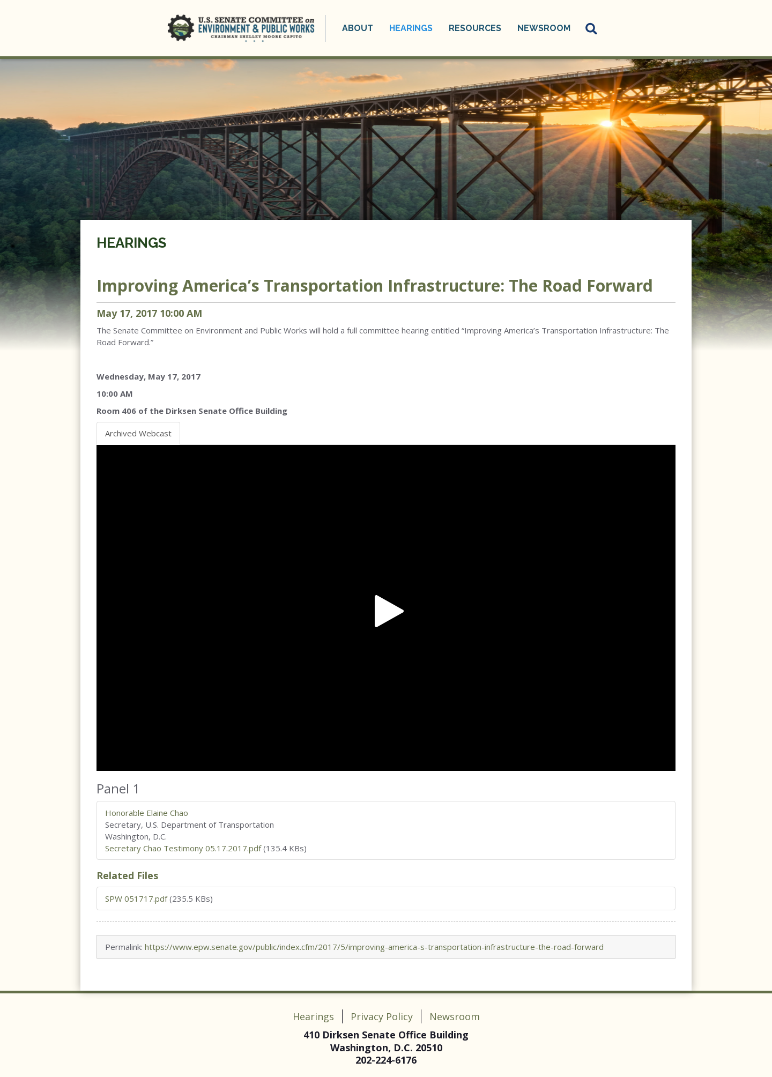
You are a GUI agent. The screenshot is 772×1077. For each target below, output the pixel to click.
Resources (475, 28)
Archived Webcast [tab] (138, 433)
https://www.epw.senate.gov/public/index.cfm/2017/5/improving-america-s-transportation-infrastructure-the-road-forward (374, 946)
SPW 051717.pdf (136, 898)
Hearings (411, 28)
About (357, 28)
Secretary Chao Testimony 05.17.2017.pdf (183, 848)
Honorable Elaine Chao (146, 812)
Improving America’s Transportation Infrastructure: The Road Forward (374, 285)
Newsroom (543, 28)
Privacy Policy (382, 1016)
